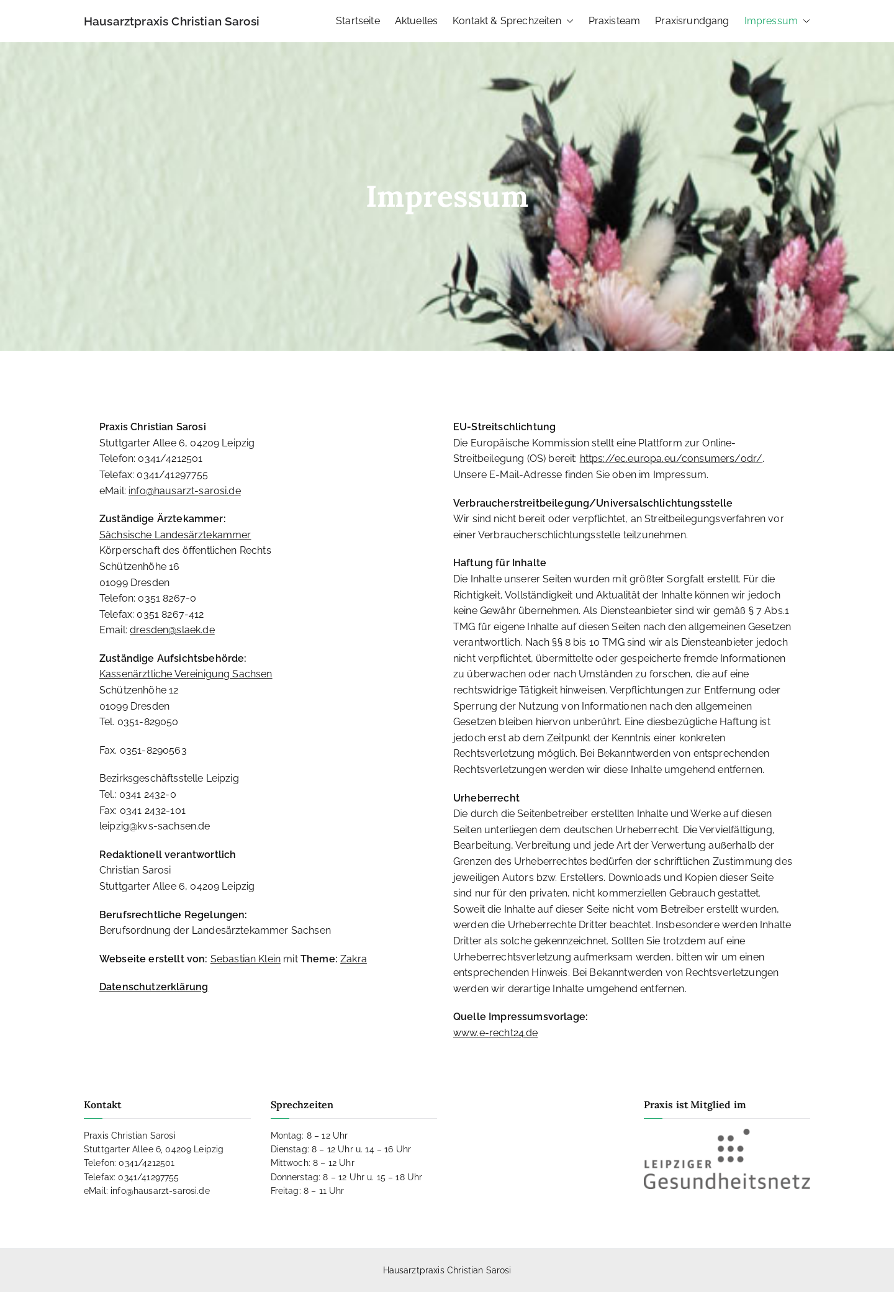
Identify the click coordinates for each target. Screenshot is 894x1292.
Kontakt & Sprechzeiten (513, 21)
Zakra (353, 959)
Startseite (358, 21)
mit (255, 959)
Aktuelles (416, 21)
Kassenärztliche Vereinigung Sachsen (186, 674)
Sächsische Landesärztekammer (175, 535)
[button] (567, 21)
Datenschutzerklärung (153, 987)
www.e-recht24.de (495, 1033)
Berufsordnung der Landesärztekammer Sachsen (215, 930)
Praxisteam (615, 21)
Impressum (777, 21)
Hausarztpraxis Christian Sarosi (172, 21)
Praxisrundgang (692, 21)
